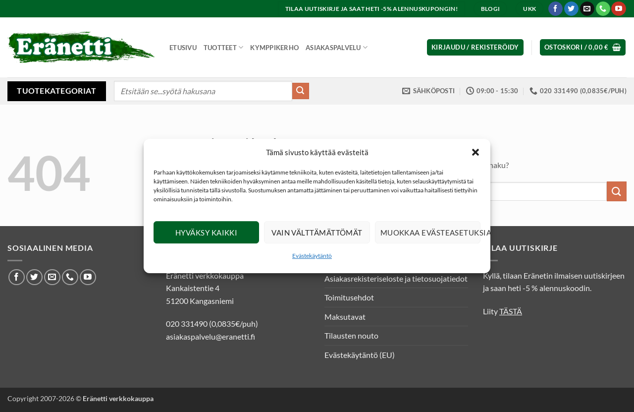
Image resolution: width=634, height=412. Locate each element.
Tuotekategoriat (56, 90)
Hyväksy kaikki (206, 232)
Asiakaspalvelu (337, 47)
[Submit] (300, 91)
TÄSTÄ (510, 311)
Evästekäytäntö (312, 255)
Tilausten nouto (351, 335)
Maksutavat (345, 316)
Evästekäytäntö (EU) (359, 354)
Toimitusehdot (349, 297)
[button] (475, 152)
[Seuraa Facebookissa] (555, 8)
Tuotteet (224, 47)
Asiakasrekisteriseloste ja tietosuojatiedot (396, 278)
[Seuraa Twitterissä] (571, 8)
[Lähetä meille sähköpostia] (587, 8)
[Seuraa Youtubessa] (618, 8)
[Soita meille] (603, 8)
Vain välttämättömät (317, 232)
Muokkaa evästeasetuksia (430, 232)
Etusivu (183, 48)
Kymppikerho (274, 48)
